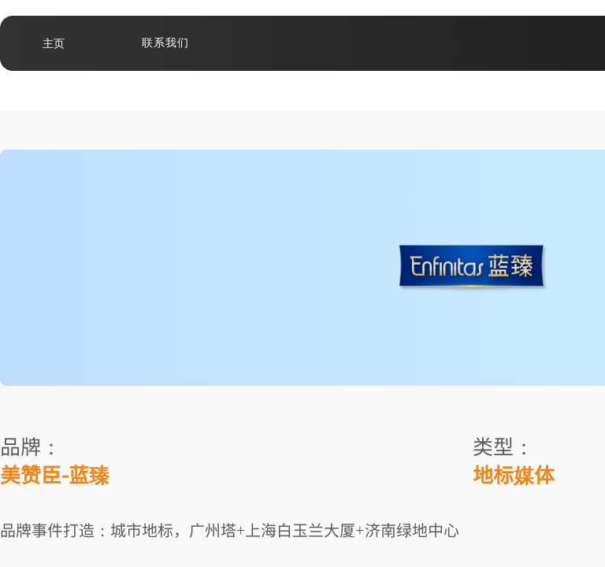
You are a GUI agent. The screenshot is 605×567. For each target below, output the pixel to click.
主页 (54, 43)
